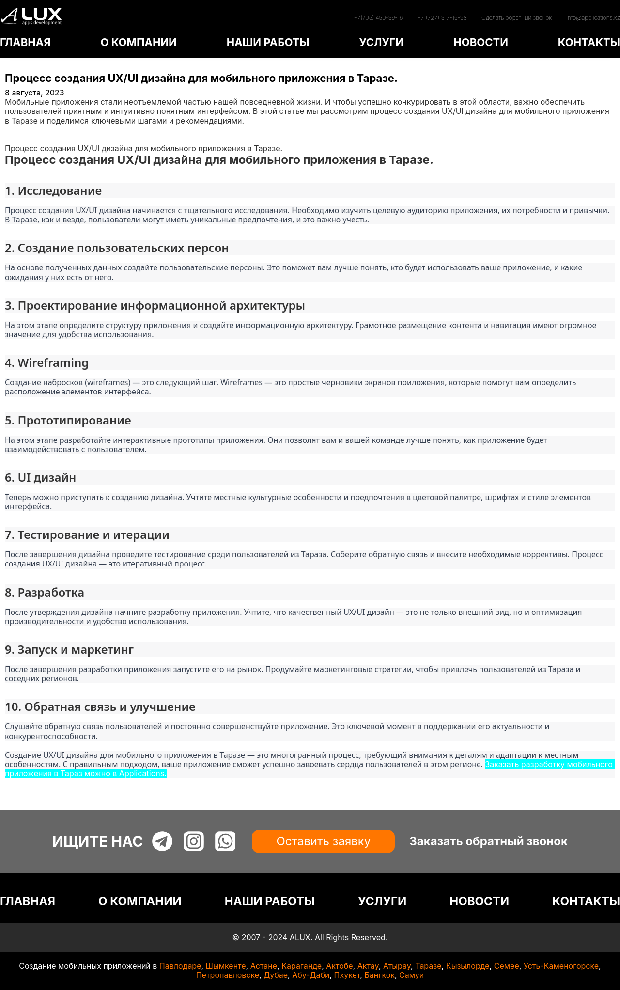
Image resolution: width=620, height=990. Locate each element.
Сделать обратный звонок (516, 17)
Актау (368, 966)
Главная (20, 130)
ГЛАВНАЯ (25, 42)
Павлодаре (180, 966)
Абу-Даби (310, 975)
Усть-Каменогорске (561, 966)
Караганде (301, 966)
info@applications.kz (593, 17)
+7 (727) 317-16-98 (442, 17)
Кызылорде (468, 966)
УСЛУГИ (381, 42)
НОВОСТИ (480, 42)
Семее (506, 966)
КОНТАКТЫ (589, 42)
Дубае (276, 975)
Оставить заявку (323, 841)
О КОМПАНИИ (138, 42)
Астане (263, 966)
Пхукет (347, 975)
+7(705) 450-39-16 (378, 17)
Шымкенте (226, 966)
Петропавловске (227, 975)
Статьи (18, 139)
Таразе (428, 966)
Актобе (339, 966)
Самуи (411, 975)
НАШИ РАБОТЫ (268, 42)
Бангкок (379, 975)
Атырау (397, 966)
